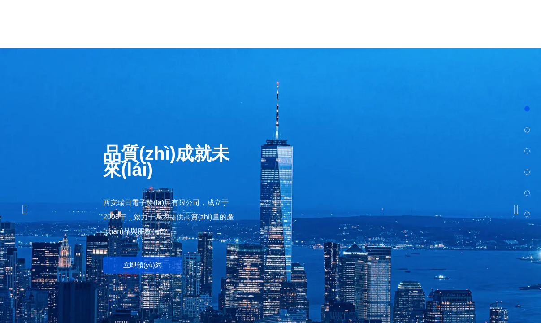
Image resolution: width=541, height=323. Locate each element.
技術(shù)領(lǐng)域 (334, 23)
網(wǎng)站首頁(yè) (197, 23)
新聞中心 (380, 23)
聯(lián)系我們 (518, 23)
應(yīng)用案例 (426, 23)
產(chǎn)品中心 (288, 23)
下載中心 (472, 23)
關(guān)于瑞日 (242, 23)
